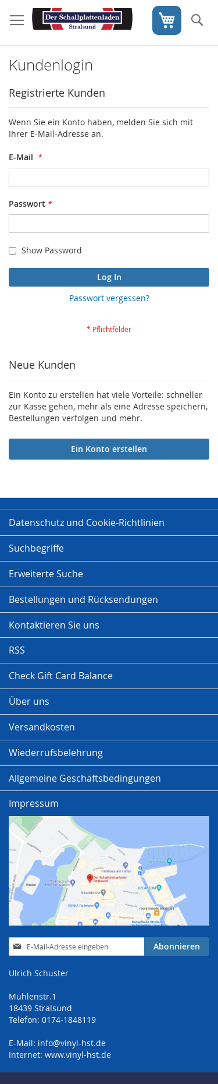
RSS (17, 650)
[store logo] (82, 22)
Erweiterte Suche (46, 573)
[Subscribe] (176, 946)
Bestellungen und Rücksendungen (83, 599)
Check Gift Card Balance (61, 675)
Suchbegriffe (36, 548)
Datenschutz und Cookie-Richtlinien (87, 522)
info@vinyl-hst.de (72, 1042)
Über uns (29, 701)
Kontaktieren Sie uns (54, 625)
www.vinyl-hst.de (78, 1054)
